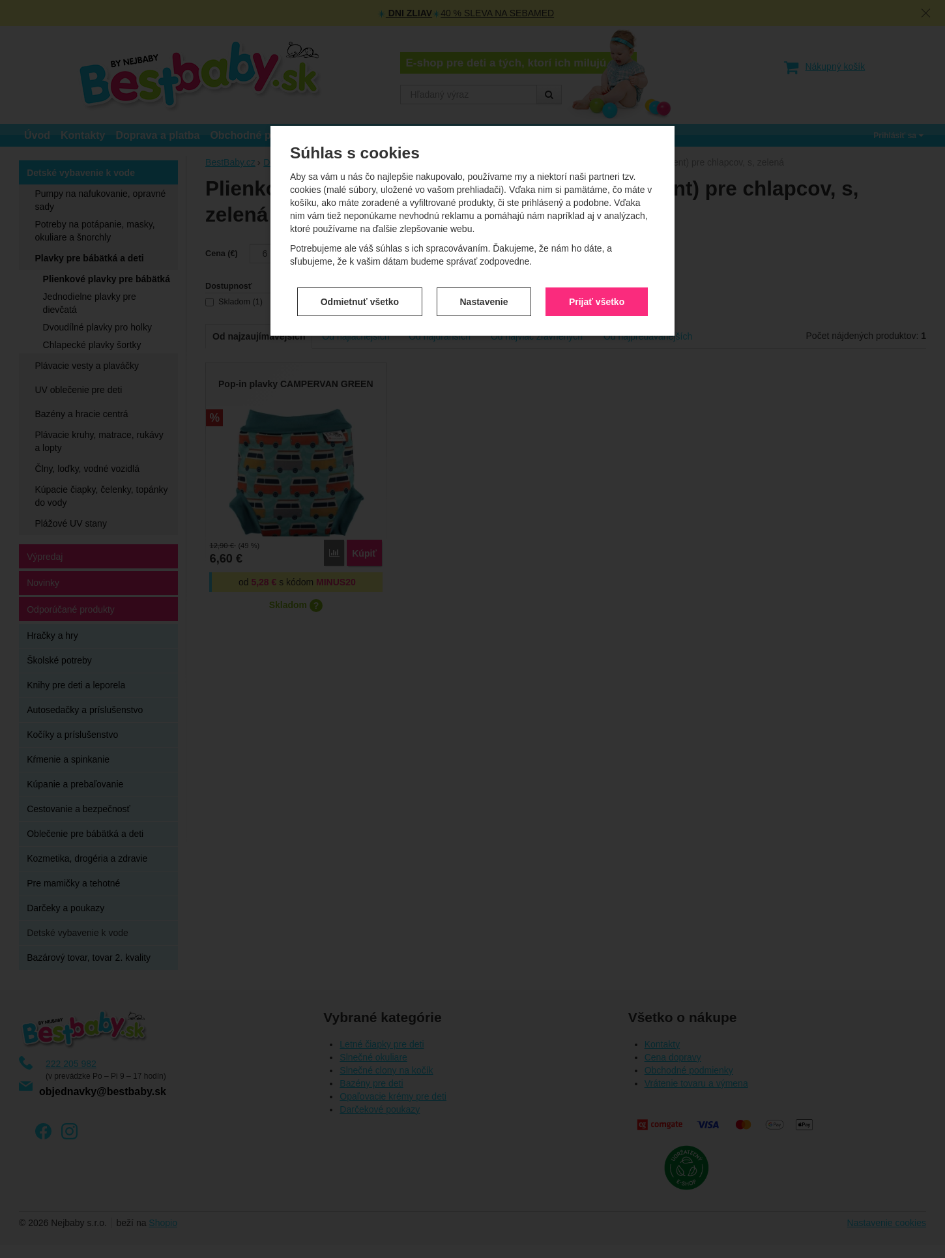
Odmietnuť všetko (360, 276)
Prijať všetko (596, 276)
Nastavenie (484, 276)
